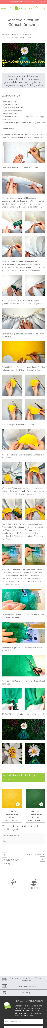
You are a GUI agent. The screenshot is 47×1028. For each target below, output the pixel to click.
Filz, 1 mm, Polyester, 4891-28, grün (35, 814)
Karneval (28, 35)
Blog (14, 35)
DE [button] (43, 2)
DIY (20, 35)
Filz (4, 841)
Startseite (5, 35)
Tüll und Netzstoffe (11, 835)
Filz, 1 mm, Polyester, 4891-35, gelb (11, 814)
